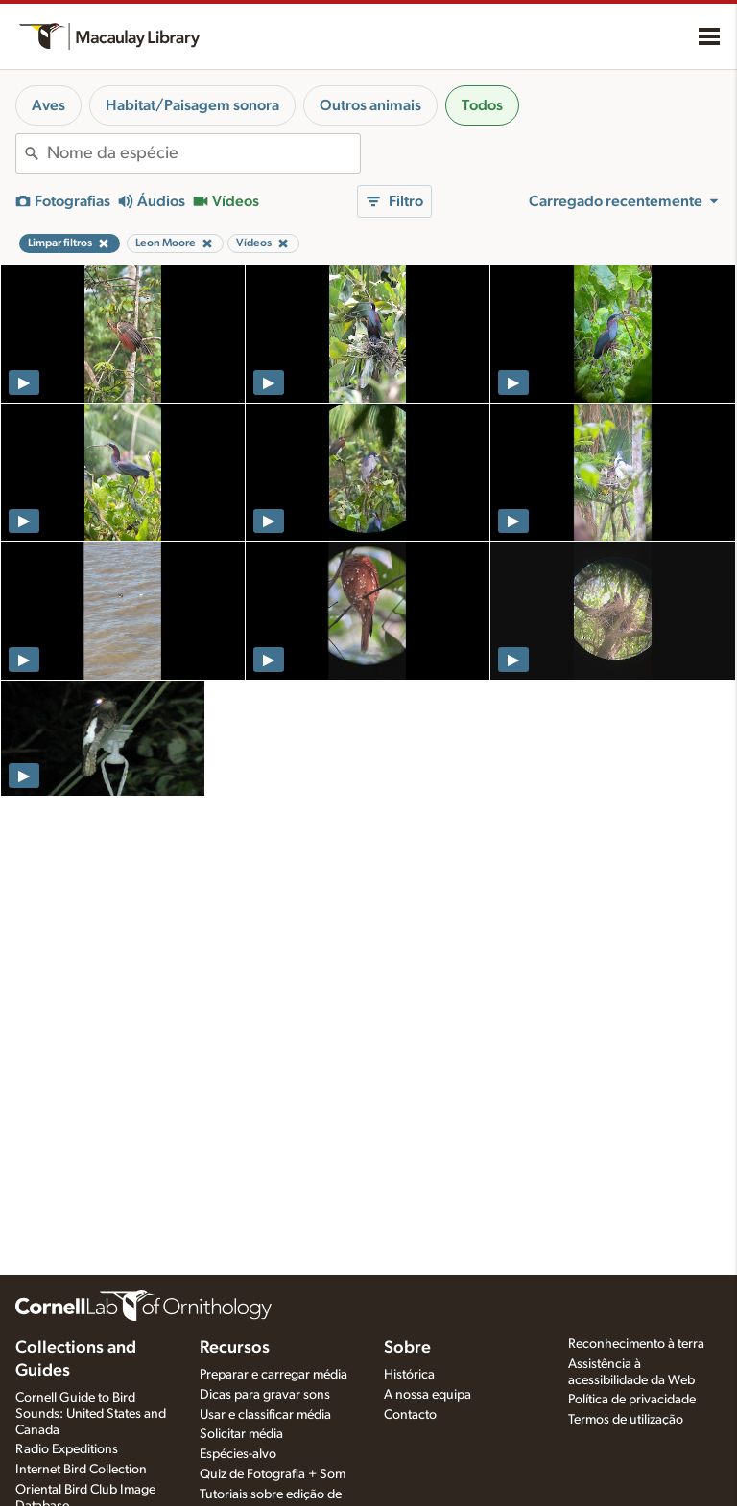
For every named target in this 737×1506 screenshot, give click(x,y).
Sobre (407, 1347)
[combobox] (203, 153)
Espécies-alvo (238, 1454)
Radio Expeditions (66, 1449)
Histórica (409, 1374)
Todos (482, 105)
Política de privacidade (632, 1399)
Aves (48, 105)
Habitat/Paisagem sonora (192, 105)
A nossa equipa (427, 1395)
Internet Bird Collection (81, 1469)
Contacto (410, 1415)
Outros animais (370, 105)
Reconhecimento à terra (636, 1344)
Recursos (235, 1347)
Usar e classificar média (265, 1415)
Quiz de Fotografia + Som (272, 1474)
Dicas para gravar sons (265, 1395)
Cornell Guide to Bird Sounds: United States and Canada (90, 1414)
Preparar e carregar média (273, 1374)
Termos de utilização (625, 1419)
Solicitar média (241, 1434)
